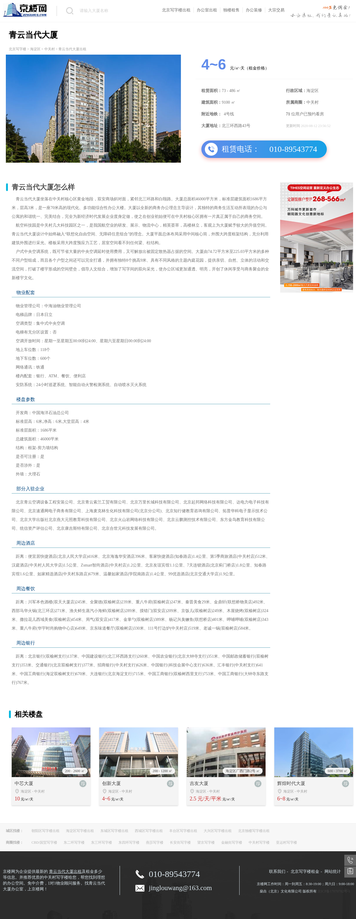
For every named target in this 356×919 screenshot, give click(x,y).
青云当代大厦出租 (65, 871)
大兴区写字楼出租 (218, 831)
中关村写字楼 (259, 842)
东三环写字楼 (101, 842)
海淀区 (35, 49)
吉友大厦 (199, 783)
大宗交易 (276, 10)
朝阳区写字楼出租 (46, 831)
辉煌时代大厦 (291, 783)
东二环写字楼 (74, 842)
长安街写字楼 (180, 842)
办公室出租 (207, 10)
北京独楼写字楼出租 (254, 831)
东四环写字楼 (128, 842)
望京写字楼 (206, 842)
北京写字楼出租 (176, 10)
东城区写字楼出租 (114, 831)
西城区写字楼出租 (149, 831)
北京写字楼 (17, 49)
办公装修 (254, 10)
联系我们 (277, 871)
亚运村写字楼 (286, 842)
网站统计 (332, 871)
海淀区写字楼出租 (80, 831)
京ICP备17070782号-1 (333, 891)
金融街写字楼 (231, 842)
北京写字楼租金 (305, 871)
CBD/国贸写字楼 (44, 842)
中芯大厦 (24, 783)
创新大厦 (111, 783)
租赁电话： (241, 149)
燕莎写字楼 (154, 842)
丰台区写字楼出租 (183, 831)
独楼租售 (231, 10)
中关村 (49, 49)
